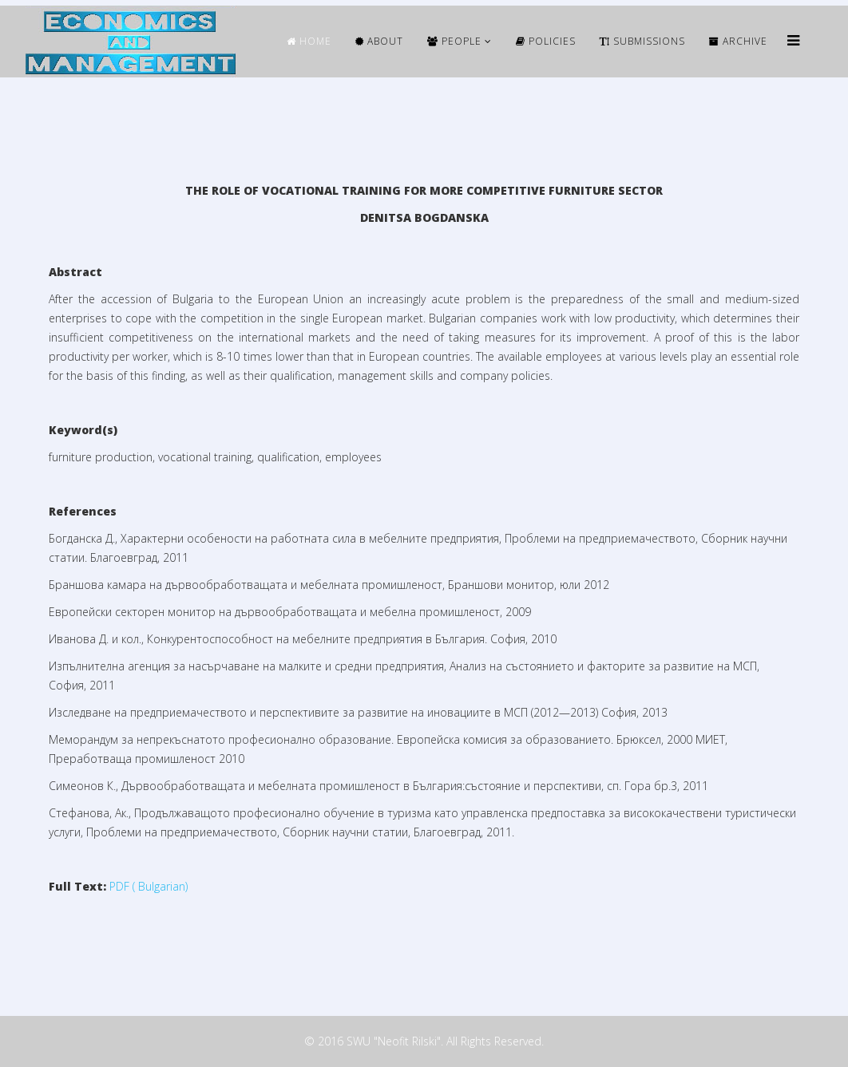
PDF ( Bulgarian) (148, 886)
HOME (309, 41)
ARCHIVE (738, 41)
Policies (546, 41)
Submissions (642, 41)
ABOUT (379, 41)
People (454, 41)
